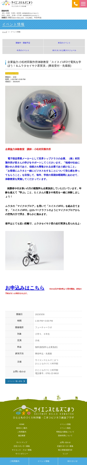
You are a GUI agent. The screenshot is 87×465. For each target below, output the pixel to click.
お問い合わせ (65, 442)
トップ (4, 32)
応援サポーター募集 (65, 446)
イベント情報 (43, 461)
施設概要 (21, 436)
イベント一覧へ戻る (15, 381)
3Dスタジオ (72, 461)
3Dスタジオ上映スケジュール (64, 50)
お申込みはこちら (25, 288)
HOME (21, 424)
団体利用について (65, 436)
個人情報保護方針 (65, 450)
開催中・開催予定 (23, 43)
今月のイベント (23, 50)
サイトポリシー (21, 454)
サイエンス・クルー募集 (22, 450)
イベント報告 (65, 428)
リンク (65, 454)
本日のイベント (64, 43)
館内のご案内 (21, 428)
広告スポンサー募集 (22, 446)
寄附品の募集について (65, 432)
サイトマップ (21, 442)
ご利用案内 (14, 461)
